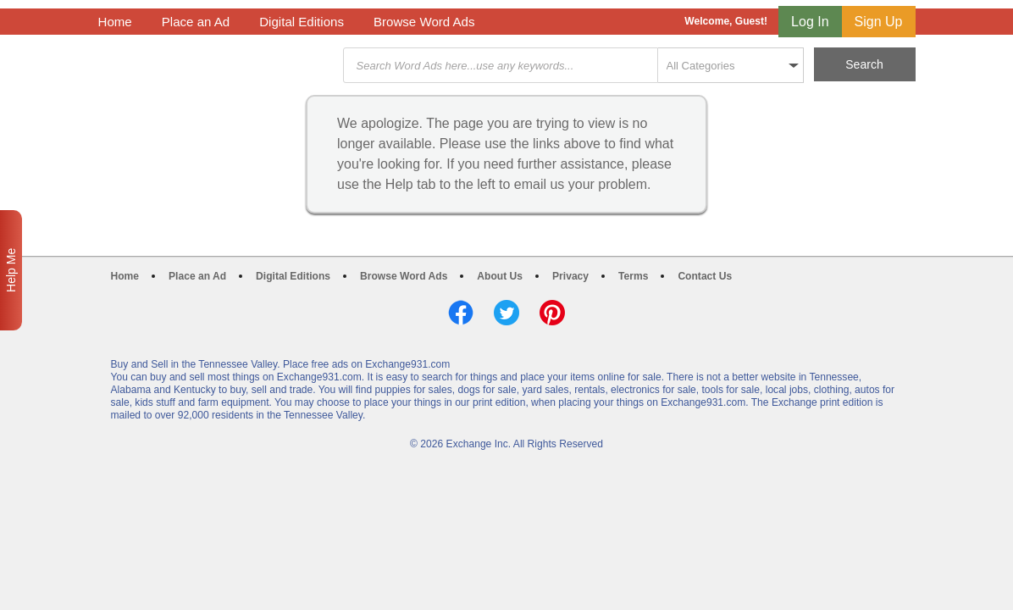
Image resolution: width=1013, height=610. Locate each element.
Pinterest (552, 312)
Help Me (11, 270)
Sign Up (879, 21)
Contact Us (705, 276)
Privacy (570, 276)
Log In (809, 21)
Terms (633, 276)
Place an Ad (196, 21)
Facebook (460, 312)
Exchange (218, 65)
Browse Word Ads (424, 21)
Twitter (506, 312)
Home (115, 21)
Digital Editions (301, 21)
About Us (500, 276)
